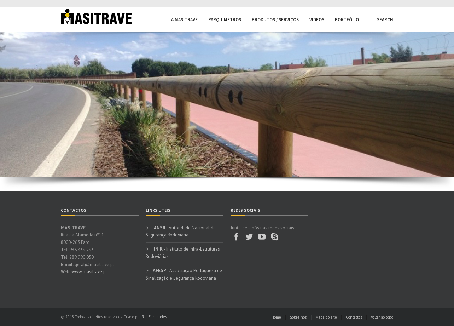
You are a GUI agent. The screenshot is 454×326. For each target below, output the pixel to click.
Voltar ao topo (382, 317)
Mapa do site (326, 317)
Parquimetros (224, 20)
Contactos (354, 317)
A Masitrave (184, 20)
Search (385, 20)
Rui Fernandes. (155, 316)
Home (276, 317)
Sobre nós (298, 317)
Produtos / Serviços (275, 20)
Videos (316, 20)
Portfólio (347, 20)
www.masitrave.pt (89, 272)
